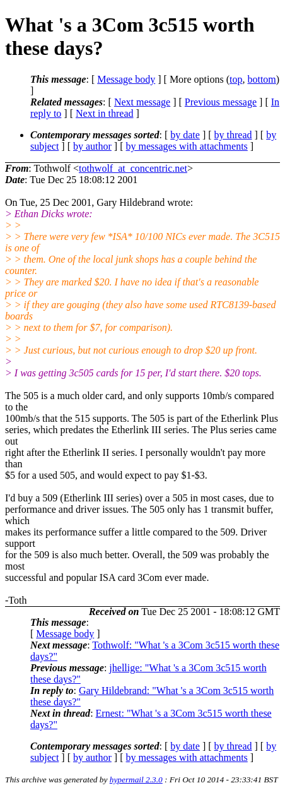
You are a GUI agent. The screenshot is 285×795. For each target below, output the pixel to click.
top (236, 79)
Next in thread (105, 113)
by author (92, 146)
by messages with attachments (187, 146)
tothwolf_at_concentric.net (133, 168)
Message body (126, 79)
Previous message (221, 102)
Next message (142, 102)
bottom (261, 79)
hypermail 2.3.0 (136, 779)
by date (185, 134)
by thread (233, 134)
